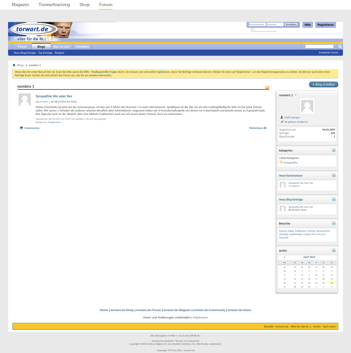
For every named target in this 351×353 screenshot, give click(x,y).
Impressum (200, 317)
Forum (106, 4)
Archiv (317, 326)
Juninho (283, 234)
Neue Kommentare (291, 175)
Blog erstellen (323, 84)
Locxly (306, 234)
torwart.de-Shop (122, 310)
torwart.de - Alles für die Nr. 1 (293, 326)
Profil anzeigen (290, 117)
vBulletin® (169, 340)
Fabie (291, 231)
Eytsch (296, 185)
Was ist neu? (61, 46)
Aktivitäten (82, 46)
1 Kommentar (32, 128)
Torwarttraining (54, 4)
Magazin (20, 4)
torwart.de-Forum (148, 310)
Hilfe (308, 24)
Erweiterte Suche (328, 52)
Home (104, 310)
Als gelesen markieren (294, 121)
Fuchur (311, 231)
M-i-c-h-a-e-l (318, 234)
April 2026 (309, 257)
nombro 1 (81, 118)
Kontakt (269, 326)
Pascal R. (284, 237)
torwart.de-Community (209, 310)
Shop (85, 4)
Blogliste (60, 52)
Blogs (41, 46)
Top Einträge (45, 52)
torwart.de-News (239, 310)
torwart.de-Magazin (177, 310)
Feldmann (300, 231)
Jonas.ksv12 (323, 231)
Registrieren (326, 24)
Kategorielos (54, 122)
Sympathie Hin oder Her (54, 96)
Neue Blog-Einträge (25, 52)
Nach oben (329, 326)
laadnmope (295, 234)
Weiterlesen (256, 128)
